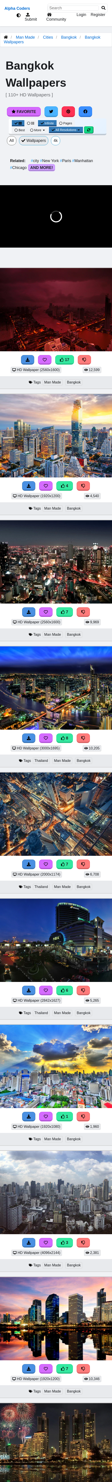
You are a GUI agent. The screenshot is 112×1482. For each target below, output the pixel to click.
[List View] (30, 123)
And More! (41, 167)
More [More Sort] (37, 130)
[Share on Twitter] (51, 111)
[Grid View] (18, 123)
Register (98, 14)
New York (50, 161)
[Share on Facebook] (85, 111)
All (11, 140)
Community (55, 17)
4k (55, 140)
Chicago (19, 167)
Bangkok (69, 37)
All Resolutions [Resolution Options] (66, 130)
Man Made (25, 37)
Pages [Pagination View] (65, 123)
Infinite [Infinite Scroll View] (47, 123)
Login (81, 14)
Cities (48, 37)
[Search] (103, 8)
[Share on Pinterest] (68, 111)
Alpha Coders (17, 8)
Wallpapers (33, 140)
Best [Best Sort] (20, 130)
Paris (66, 161)
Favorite (24, 111)
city (35, 161)
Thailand (41, 761)
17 (64, 360)
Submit (30, 17)
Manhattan (82, 161)
